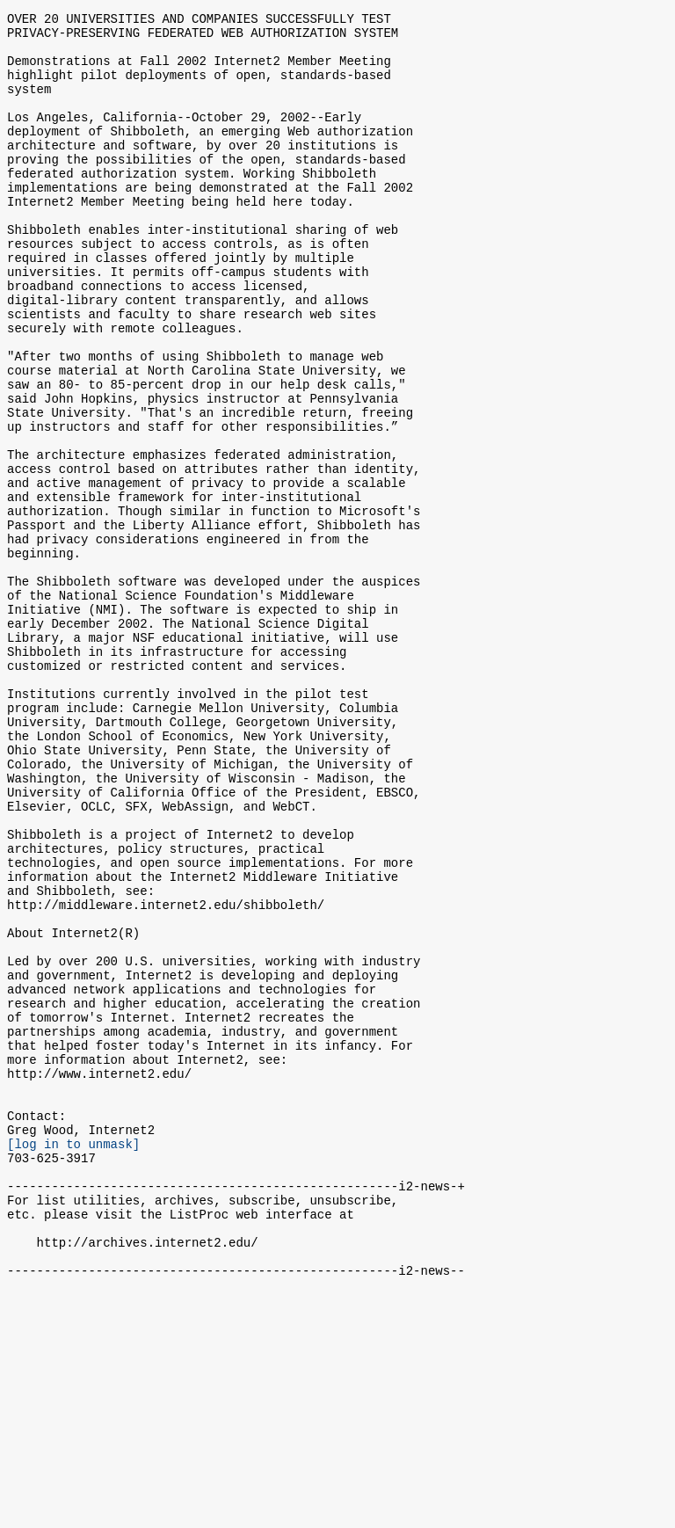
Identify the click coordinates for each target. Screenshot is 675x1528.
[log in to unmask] (73, 1357)
